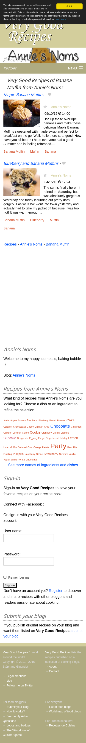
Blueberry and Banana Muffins (30, 163)
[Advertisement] (43, 296)
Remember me (19, 577)
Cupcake (9, 438)
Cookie (35, 432)
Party (58, 446)
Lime (5, 447)
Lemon (73, 438)
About (52, 666)
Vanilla (72, 454)
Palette (45, 447)
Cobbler (7, 433)
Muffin (34, 151)
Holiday (63, 438)
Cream (56, 433)
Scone (39, 454)
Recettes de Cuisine (62, 725)
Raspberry (30, 454)
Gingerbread (52, 438)
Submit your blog (17, 707)
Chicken (39, 427)
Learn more (60, 19)
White (14, 459)
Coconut (16, 433)
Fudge (41, 438)
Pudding (7, 454)
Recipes (9, 68)
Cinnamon (76, 427)
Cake (71, 420)
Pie (75, 447)
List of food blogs (60, 707)
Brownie (61, 420)
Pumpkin (18, 454)
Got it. (69, 6)
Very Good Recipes (15, 652)
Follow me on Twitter (19, 685)
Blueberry (37, 220)
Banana (50, 151)
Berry (35, 420)
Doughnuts (22, 438)
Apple (13, 420)
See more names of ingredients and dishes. (43, 465)
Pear (69, 447)
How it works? (15, 711)
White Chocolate (27, 459)
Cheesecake (19, 427)
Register (56, 591)
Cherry (30, 427)
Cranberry (47, 433)
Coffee (25, 433)
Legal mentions (16, 676)
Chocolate (60, 426)
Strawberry (51, 454)
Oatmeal (22, 447)
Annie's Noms (61, 107)
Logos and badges (18, 725)
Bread (52, 420)
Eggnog (33, 438)
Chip (46, 426)
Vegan (6, 459)
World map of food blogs (65, 711)
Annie (6, 420)
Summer (63, 454)
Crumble (65, 433)
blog (9, 680)
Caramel (7, 427)
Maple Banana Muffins (23, 94)
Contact (54, 671)
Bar (29, 420)
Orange (37, 447)
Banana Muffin (14, 151)
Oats (30, 447)
